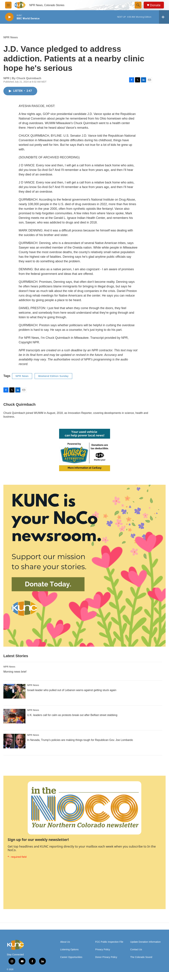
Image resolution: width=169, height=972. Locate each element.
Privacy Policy (102, 949)
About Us (65, 942)
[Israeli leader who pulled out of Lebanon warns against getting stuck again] (14, 691)
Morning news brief (14, 671)
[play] (9, 17)
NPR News (10, 37)
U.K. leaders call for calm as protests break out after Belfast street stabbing (72, 715)
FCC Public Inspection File (109, 942)
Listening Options (69, 949)
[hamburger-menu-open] (8, 5)
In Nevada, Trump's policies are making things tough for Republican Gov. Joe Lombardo (80, 740)
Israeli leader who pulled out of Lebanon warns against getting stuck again (71, 690)
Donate (155, 5)
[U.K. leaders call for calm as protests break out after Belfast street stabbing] (14, 716)
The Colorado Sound (141, 957)
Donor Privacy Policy (106, 957)
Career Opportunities (71, 957)
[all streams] (164, 17)
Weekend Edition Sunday (53, 376)
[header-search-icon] (138, 5)
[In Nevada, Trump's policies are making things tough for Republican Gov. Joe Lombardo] (14, 741)
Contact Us (136, 949)
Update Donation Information (145, 942)
